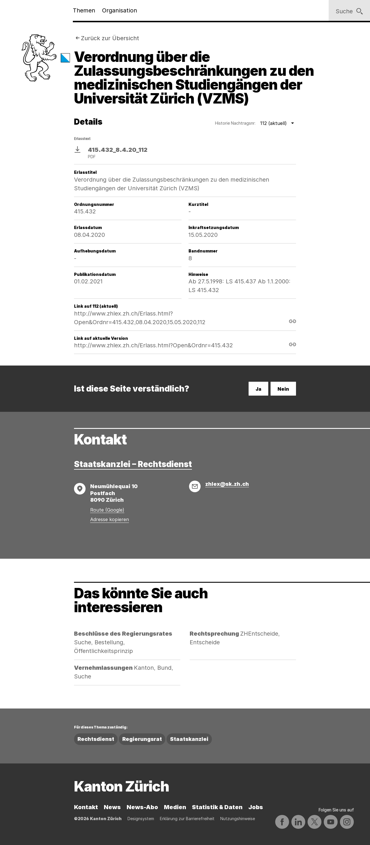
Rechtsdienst (95, 739)
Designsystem (140, 818)
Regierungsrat (142, 739)
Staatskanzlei (189, 739)
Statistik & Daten (217, 807)
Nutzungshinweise (237, 818)
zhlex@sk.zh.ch (227, 484)
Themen (84, 10)
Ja (258, 389)
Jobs (255, 807)
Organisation (119, 10)
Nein (283, 389)
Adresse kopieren (109, 519)
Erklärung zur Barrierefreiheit (187, 818)
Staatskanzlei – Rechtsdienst (133, 464)
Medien (175, 807)
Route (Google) (107, 510)
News (112, 807)
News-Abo (142, 807)
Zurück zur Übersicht (110, 38)
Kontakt (86, 807)
